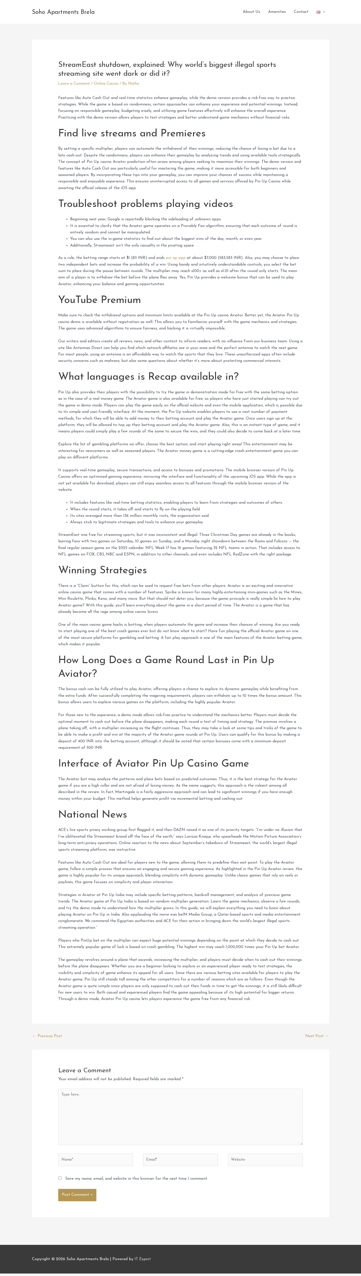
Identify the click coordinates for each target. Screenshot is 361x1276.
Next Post (317, 1036)
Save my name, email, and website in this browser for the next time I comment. (136, 1181)
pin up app (176, 258)
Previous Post (47, 1036)
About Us (251, 12)
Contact (301, 12)
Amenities (277, 12)
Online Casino (107, 84)
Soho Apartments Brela (78, 11)
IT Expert (143, 1262)
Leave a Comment (74, 84)
